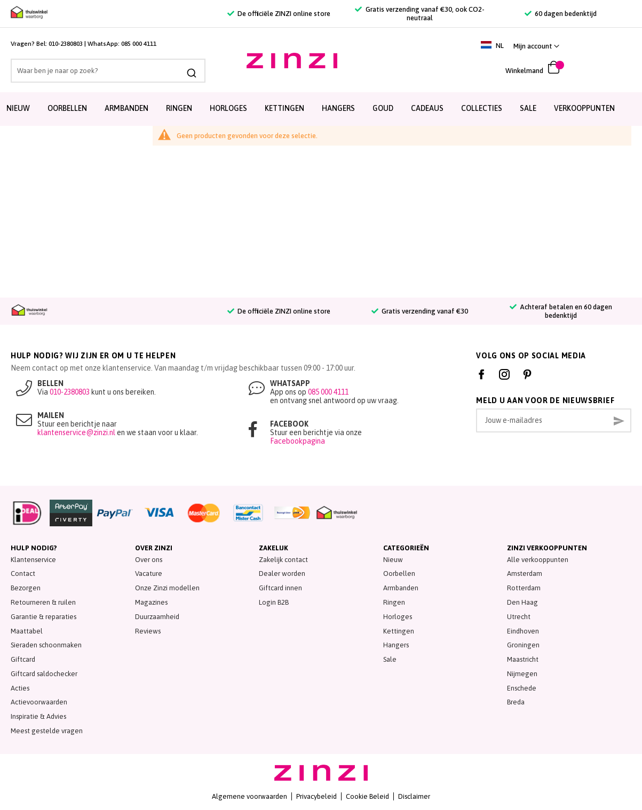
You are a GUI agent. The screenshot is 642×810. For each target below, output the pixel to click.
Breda (516, 702)
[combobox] (101, 71)
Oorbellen (67, 108)
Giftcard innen (280, 588)
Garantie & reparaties (43, 617)
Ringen (179, 108)
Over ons (148, 560)
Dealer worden (282, 574)
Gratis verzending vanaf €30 (419, 311)
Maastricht (522, 659)
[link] (606, 46)
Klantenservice (33, 560)
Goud (382, 108)
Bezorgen (26, 588)
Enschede (521, 688)
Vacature (148, 574)
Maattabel (27, 631)
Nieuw (18, 108)
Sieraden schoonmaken (46, 645)
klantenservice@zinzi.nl (76, 432)
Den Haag (522, 602)
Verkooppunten (584, 108)
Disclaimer (414, 796)
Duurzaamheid (157, 617)
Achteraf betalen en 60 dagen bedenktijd (561, 311)
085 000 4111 (138, 43)
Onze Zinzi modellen (167, 588)
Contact (23, 574)
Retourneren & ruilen (43, 602)
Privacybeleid (316, 796)
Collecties (481, 108)
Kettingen (284, 108)
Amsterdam (524, 574)
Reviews (148, 631)
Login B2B (274, 602)
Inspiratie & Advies (38, 716)
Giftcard (23, 659)
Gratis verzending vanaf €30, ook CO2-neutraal (419, 13)
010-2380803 (66, 43)
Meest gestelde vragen (47, 731)
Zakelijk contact (283, 560)
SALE (528, 108)
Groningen (523, 645)
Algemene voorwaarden (249, 796)
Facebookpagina (297, 441)
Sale (390, 659)
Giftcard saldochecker (44, 674)
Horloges (228, 108)
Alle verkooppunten (537, 560)
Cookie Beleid (367, 796)
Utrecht (518, 617)
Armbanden (126, 108)
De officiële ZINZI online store (278, 14)
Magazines (151, 602)
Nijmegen (522, 674)
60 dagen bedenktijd (561, 14)
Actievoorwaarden (39, 702)
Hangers (338, 108)
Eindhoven (523, 631)
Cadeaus (427, 108)
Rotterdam (524, 588)
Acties (20, 688)
